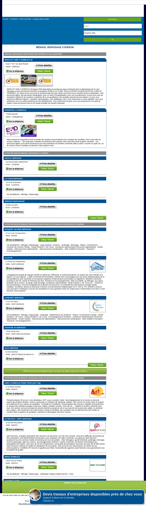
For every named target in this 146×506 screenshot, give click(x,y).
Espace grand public (41, 19)
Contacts (13, 19)
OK (112, 40)
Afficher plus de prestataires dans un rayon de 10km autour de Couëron (55, 371)
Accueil (5, 19)
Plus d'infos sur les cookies (29, 504)
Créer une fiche (25, 19)
